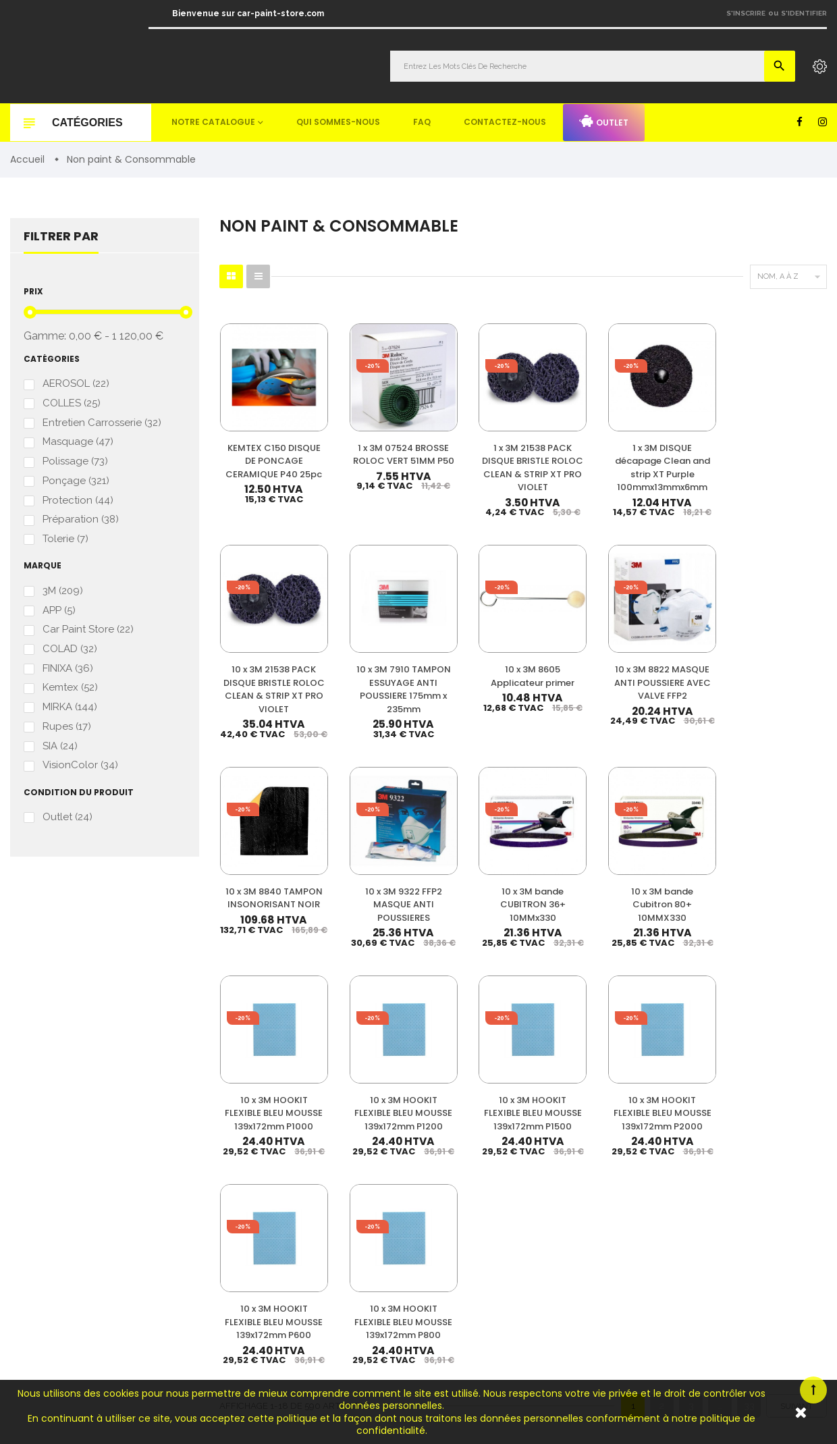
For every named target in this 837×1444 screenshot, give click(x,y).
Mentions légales (694, 1236)
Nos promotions (692, 1180)
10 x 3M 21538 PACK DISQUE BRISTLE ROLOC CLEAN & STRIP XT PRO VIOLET (680, 449)
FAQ (422, 122)
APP (59, 611)
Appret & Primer (508, 1226)
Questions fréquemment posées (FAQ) (737, 1217)
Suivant (796, 980)
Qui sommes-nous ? (700, 1199)
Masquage (78, 442)
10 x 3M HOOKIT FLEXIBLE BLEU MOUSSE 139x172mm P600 (680, 866)
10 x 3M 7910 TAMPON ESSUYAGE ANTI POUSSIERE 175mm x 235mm (784, 449)
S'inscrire (745, 13)
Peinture (492, 1144)
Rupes (67, 727)
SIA (60, 746)
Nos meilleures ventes (705, 1162)
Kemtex (70, 688)
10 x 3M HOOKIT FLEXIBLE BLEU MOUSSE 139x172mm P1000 (262, 873)
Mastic (488, 1288)
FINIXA (68, 669)
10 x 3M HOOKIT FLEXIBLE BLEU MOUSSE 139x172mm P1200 (366, 873)
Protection (78, 501)
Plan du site (684, 1273)
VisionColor (80, 765)
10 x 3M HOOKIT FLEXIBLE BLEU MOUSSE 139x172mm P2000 (576, 873)
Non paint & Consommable (529, 1246)
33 (749, 979)
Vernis (487, 1164)
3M (63, 591)
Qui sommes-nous (338, 122)
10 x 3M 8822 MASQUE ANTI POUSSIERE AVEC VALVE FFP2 (366, 661)
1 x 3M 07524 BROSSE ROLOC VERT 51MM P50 (366, 436)
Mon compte (686, 1144)
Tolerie (65, 539)
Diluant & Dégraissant (519, 1205)
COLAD (70, 649)
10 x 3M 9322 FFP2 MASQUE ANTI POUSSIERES (575, 661)
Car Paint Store (88, 630)
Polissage (75, 462)
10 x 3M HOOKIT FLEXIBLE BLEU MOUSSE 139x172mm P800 (784, 866)
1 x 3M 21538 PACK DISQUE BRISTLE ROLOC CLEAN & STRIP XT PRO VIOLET (470, 449)
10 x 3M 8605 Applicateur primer (262, 654)
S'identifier (804, 13)
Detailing (493, 1309)
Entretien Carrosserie (102, 424)
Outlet (603, 121)
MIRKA (70, 707)
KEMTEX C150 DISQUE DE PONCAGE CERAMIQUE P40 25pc (261, 449)
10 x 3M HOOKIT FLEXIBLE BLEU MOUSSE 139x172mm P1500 (471, 873)
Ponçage (76, 482)
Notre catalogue (213, 122)
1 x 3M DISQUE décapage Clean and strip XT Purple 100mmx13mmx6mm (577, 449)
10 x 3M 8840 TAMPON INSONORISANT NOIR (471, 661)
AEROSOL (76, 384)
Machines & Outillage (518, 1267)
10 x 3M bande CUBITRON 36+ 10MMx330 (680, 654)
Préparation (81, 520)
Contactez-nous (505, 122)
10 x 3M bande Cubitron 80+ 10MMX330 (785, 654)
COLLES (72, 404)
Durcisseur (497, 1185)
